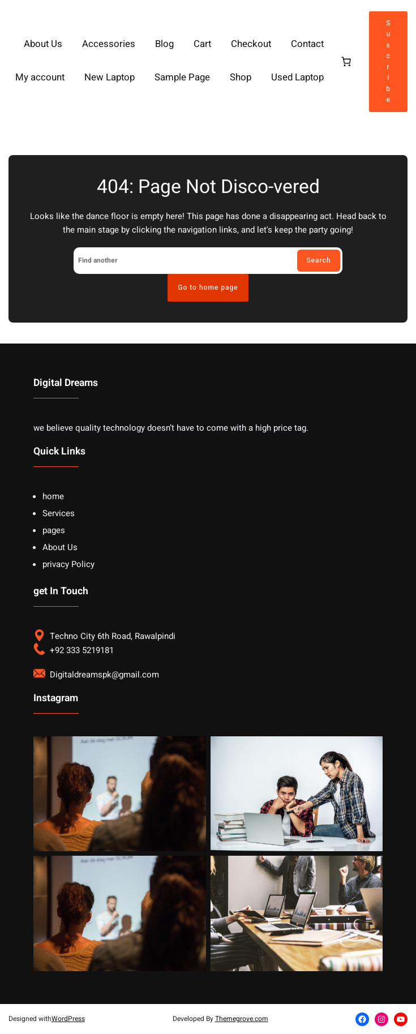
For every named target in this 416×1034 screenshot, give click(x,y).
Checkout (251, 44)
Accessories (108, 44)
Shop (240, 78)
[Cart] (346, 62)
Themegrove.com (241, 1019)
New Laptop (109, 78)
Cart (202, 44)
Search (318, 260)
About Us (43, 44)
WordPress (68, 1019)
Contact (307, 44)
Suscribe (388, 61)
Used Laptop (297, 78)
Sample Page (182, 78)
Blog (164, 44)
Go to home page (208, 287)
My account (40, 78)
